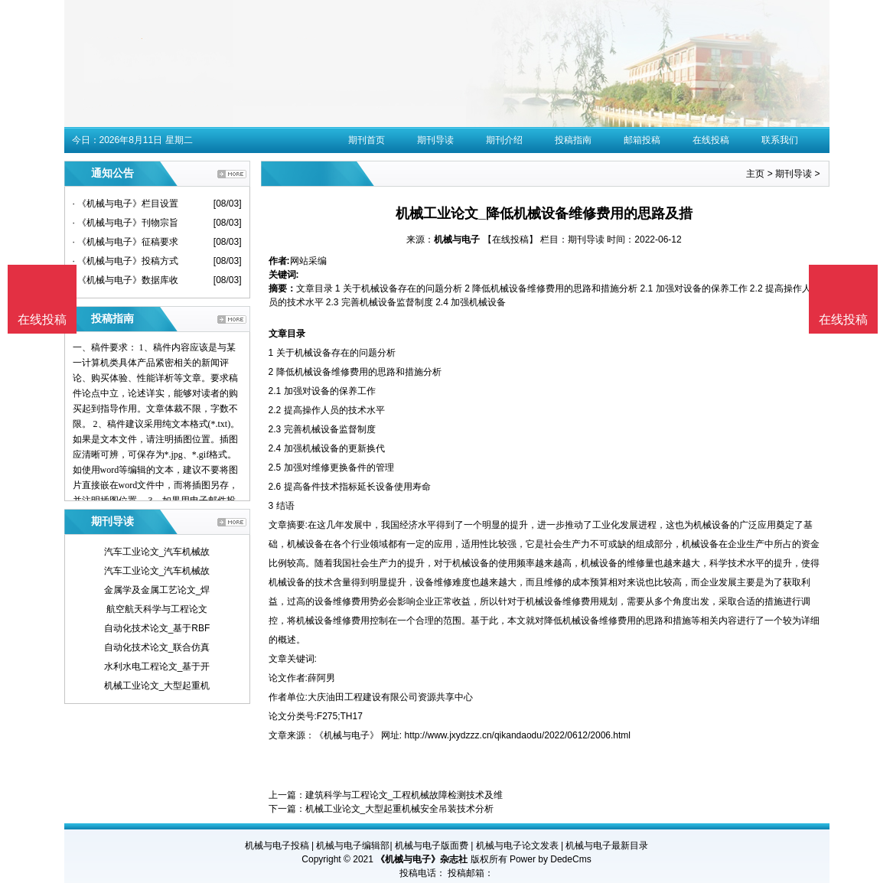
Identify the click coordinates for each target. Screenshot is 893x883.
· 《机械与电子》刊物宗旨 (126, 222)
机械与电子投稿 (277, 845)
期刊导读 (435, 140)
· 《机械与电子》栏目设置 (126, 203)
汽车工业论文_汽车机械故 (157, 551)
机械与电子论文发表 (517, 845)
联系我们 (779, 140)
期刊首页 (366, 140)
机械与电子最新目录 (606, 845)
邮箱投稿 (642, 140)
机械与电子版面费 (431, 845)
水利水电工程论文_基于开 (157, 666)
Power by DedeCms (551, 859)
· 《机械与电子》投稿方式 (126, 261)
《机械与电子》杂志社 (422, 859)
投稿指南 (573, 140)
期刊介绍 (504, 140)
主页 (755, 173)
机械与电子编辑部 (352, 845)
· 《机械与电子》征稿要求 (126, 241)
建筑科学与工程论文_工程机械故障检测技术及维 (404, 795)
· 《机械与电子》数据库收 (126, 280)
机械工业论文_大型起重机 (157, 685)
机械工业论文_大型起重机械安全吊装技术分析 (399, 808)
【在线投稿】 (510, 239)
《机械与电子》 (347, 735)
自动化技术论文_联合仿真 (157, 647)
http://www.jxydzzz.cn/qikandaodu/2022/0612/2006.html (518, 735)
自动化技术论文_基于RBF (157, 628)
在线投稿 (711, 140)
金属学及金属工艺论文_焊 (157, 590)
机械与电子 (457, 239)
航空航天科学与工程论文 (156, 609)
